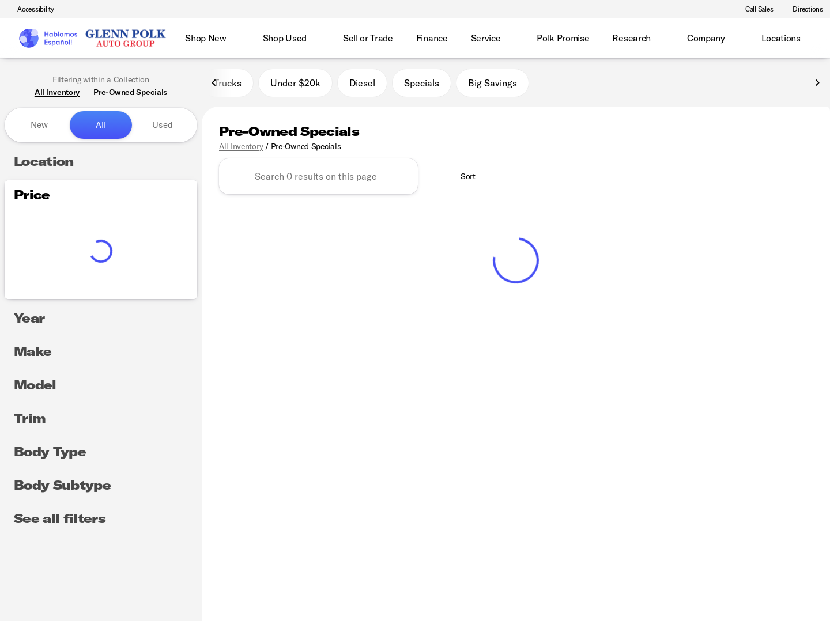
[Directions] (802, 9)
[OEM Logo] (47, 38)
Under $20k (295, 86)
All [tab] (101, 124)
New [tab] (39, 124)
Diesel (362, 86)
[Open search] (803, 38)
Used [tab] (162, 124)
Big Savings (492, 86)
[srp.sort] (462, 180)
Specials (421, 86)
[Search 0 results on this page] (318, 180)
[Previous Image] (214, 86)
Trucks (228, 86)
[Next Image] (817, 86)
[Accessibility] (30, 9)
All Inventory (241, 149)
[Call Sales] (754, 9)
